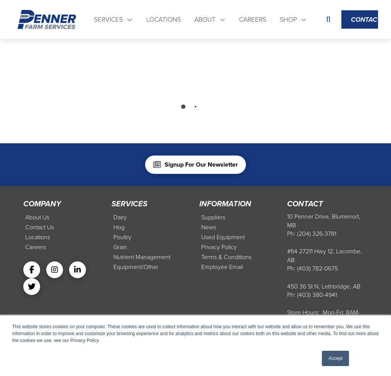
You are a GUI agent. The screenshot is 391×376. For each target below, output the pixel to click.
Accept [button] (335, 358)
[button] (328, 20)
